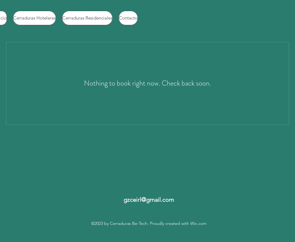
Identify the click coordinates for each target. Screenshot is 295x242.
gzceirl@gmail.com (148, 199)
